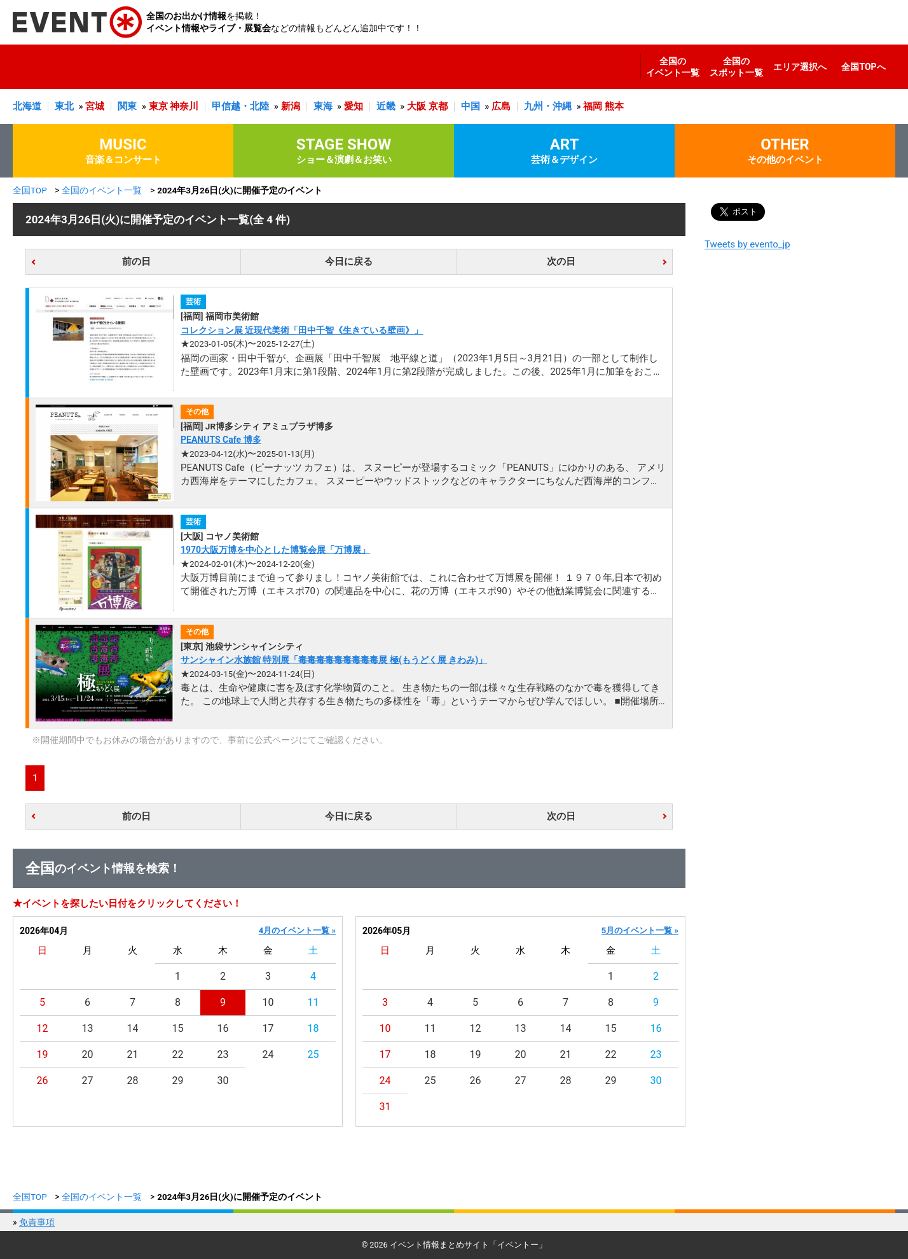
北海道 (27, 106)
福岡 (592, 106)
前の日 (136, 261)
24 (268, 1054)
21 (133, 1054)
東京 (158, 106)
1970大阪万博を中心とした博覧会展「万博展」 (275, 550)
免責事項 (37, 1222)
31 (385, 1107)
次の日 (561, 261)
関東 (127, 106)
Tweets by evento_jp (747, 244)
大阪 (416, 106)
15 (178, 1028)
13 (87, 1028)
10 (268, 1002)
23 (223, 1054)
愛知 (353, 106)
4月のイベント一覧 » (297, 930)
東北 (64, 106)
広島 (501, 106)
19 (42, 1054)
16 (223, 1028)
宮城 (94, 106)
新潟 (290, 106)
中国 (470, 106)
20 (87, 1054)
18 (313, 1028)
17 (268, 1028)
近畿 (386, 106)
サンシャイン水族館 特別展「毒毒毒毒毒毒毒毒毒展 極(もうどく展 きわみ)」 (334, 660)
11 (313, 1002)
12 (42, 1028)
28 (133, 1081)
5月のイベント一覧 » (640, 930)
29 (178, 1081)
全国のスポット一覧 (736, 67)
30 (223, 1081)
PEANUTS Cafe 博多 (221, 440)
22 (178, 1054)
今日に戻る (349, 261)
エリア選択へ (800, 67)
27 (87, 1081)
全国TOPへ (863, 67)
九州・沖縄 (548, 106)
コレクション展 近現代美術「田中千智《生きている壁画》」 (302, 330)
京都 (438, 106)
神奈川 (184, 106)
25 (313, 1054)
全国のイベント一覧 (672, 67)
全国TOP (30, 190)
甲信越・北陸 (240, 106)
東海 (323, 106)
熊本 (614, 106)
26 (42, 1081)
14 (133, 1028)
